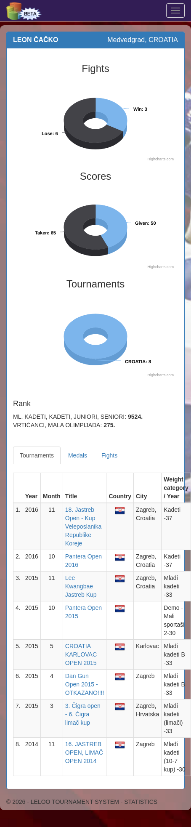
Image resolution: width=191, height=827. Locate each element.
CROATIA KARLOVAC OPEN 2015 (81, 654)
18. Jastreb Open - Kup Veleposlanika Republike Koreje (83, 526)
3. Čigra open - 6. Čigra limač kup (83, 714)
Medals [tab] (77, 455)
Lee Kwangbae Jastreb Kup (81, 586)
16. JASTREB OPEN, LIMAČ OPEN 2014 (84, 752)
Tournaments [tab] (37, 455)
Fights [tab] (109, 455)
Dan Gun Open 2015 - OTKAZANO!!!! (84, 684)
